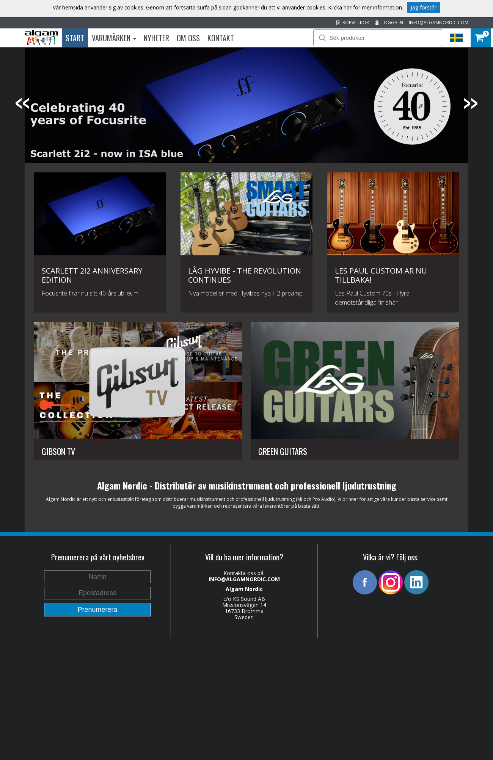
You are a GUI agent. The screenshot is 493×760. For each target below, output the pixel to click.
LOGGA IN (389, 22)
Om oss (188, 38)
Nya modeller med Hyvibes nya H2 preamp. (246, 293)
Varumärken (114, 38)
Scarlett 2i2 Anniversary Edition (92, 275)
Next (470, 103)
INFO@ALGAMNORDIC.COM (438, 22)
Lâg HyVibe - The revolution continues (244, 275)
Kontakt (220, 38)
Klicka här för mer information (365, 7)
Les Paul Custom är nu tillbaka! (381, 275)
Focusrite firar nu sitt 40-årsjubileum (90, 293)
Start (75, 38)
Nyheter (156, 38)
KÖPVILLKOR (352, 22)
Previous (22, 103)
